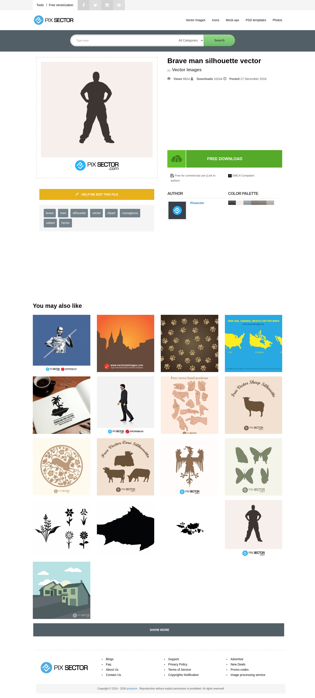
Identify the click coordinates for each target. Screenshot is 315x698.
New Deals (238, 664)
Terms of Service (179, 669)
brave (50, 213)
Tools (41, 5)
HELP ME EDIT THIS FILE (96, 194)
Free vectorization (61, 5)
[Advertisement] (204, 115)
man (63, 213)
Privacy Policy (177, 664)
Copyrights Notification (183, 675)
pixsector (132, 688)
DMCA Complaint (243, 175)
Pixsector (197, 203)
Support (173, 659)
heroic (65, 223)
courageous (130, 213)
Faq (108, 664)
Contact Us (113, 675)
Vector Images (195, 20)
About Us (112, 669)
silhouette (79, 213)
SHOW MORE (158, 630)
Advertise (237, 659)
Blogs (110, 659)
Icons (215, 20)
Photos (277, 20)
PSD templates (256, 20)
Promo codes (239, 669)
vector (96, 213)
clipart (111, 213)
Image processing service (248, 675)
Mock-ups (232, 20)
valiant (50, 223)
